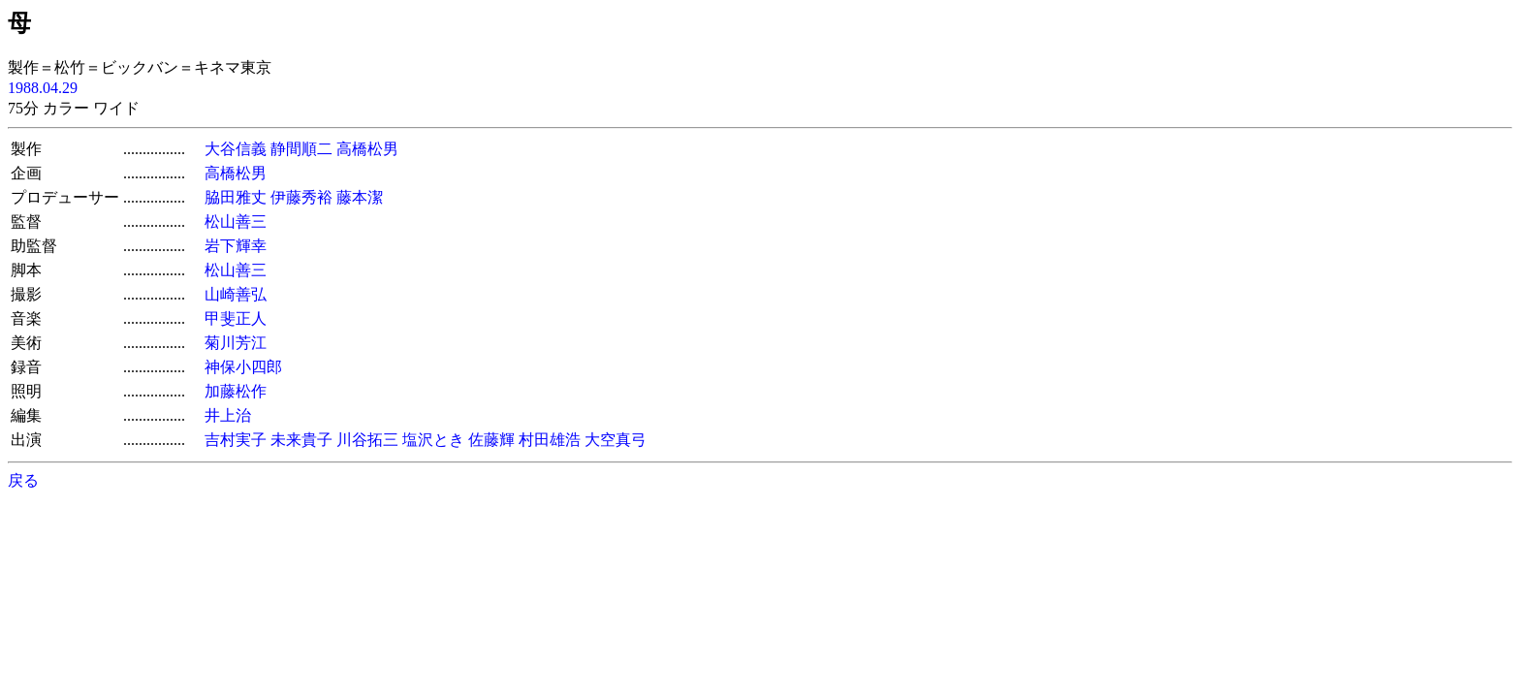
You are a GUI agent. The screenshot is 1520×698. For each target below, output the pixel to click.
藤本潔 (359, 197)
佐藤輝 (491, 439)
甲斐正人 (236, 318)
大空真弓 (616, 439)
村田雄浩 (550, 439)
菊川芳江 (236, 342)
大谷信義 (236, 149)
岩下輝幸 (236, 246)
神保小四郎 (243, 367)
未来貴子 (301, 439)
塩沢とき (433, 439)
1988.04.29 (43, 87)
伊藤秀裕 (301, 197)
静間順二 (301, 149)
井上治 (228, 415)
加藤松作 (236, 391)
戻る (23, 480)
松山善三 (236, 221)
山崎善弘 (236, 294)
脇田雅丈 (236, 197)
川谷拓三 (367, 439)
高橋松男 (367, 149)
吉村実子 (236, 439)
